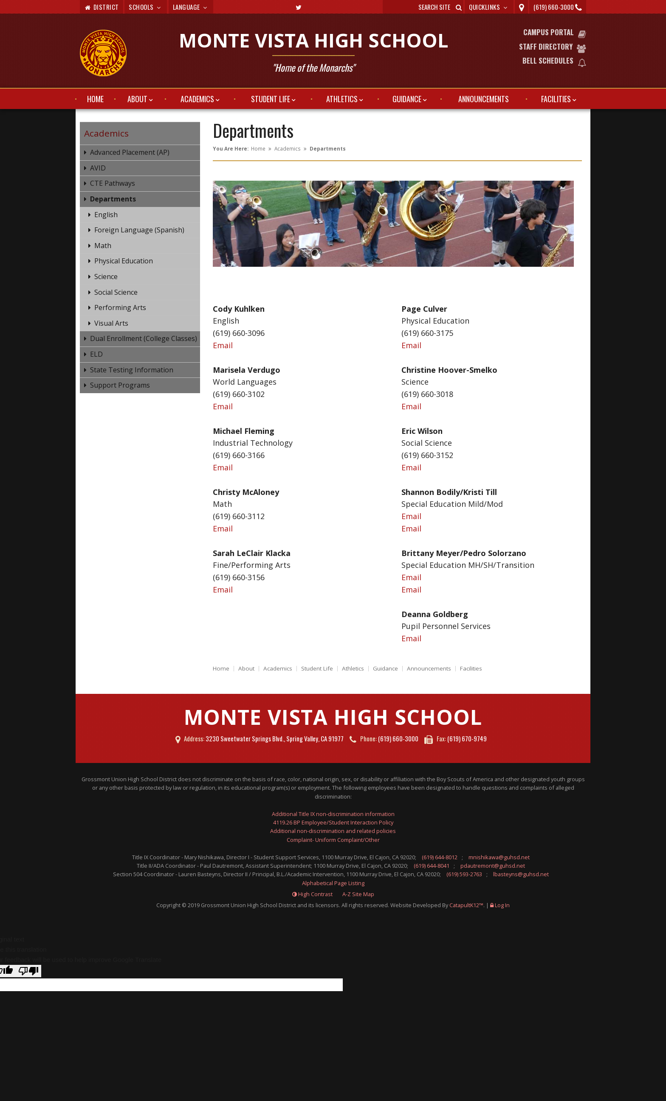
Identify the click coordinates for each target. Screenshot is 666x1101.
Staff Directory (546, 46)
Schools (146, 6)
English (106, 214)
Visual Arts (111, 323)
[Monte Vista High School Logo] (103, 54)
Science (106, 276)
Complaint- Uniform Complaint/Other (333, 840)
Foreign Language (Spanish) (139, 230)
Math (102, 245)
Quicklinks (489, 6)
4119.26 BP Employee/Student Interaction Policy (333, 822)
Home (95, 98)
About (137, 98)
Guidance (406, 98)
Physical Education (123, 260)
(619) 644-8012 (439, 857)
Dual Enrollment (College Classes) (143, 338)
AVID (98, 168)
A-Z (358, 894)
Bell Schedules (547, 60)
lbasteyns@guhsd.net (521, 874)
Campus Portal (548, 32)
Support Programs (120, 385)
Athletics (342, 98)
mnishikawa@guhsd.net (499, 857)
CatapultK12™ (466, 905)
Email (223, 345)
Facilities (556, 98)
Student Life (270, 98)
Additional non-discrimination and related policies (333, 831)
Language (191, 6)
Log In (502, 905)
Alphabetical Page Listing (333, 883)
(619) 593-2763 (464, 874)
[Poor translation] (28, 971)
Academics (197, 98)
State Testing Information (131, 369)
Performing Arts (120, 307)
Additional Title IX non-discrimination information (333, 814)
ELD (96, 354)
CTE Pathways (112, 183)
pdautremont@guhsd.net (492, 865)
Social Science (116, 292)
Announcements (483, 98)
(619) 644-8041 (431, 865)
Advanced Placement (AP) (129, 152)
